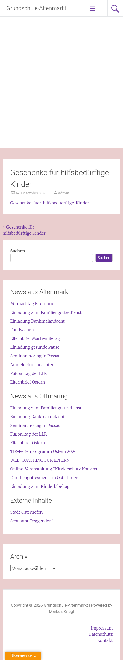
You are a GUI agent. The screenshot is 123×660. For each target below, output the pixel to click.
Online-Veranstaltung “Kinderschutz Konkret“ (55, 468)
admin (63, 193)
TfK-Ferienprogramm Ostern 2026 (43, 451)
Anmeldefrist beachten (32, 364)
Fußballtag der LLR (28, 373)
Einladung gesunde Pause (34, 347)
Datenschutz (101, 634)
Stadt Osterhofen (26, 512)
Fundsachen (22, 329)
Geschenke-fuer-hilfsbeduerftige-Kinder (49, 202)
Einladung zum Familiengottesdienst (46, 312)
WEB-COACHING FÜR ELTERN (40, 460)
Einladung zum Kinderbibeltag (40, 486)
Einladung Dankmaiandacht (37, 321)
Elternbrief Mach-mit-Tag (35, 338)
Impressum (102, 628)
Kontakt (105, 640)
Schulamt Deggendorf (31, 520)
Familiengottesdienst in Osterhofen (44, 477)
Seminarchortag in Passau (35, 355)
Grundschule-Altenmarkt (36, 8)
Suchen (17, 250)
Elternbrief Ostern (27, 382)
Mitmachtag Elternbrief (33, 303)
